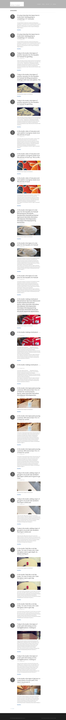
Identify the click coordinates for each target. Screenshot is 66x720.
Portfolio (39, 4)
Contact (54, 4)
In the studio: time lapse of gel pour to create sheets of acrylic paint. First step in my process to (28, 680)
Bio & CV (47, 4)
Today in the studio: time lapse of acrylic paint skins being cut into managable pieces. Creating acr (27, 625)
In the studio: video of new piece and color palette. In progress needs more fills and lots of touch (28, 133)
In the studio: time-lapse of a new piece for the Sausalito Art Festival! (27, 244)
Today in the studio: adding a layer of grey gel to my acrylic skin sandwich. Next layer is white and (28, 500)
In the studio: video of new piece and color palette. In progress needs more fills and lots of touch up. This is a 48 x (28, 155)
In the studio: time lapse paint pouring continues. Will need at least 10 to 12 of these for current (28, 417)
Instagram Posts (22, 20)
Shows (43, 4)
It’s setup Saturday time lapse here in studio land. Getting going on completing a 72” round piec (28, 17)
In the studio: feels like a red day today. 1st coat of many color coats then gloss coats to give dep (28, 576)
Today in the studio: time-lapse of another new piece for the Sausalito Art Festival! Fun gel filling (28, 55)
